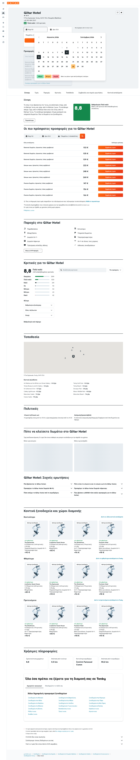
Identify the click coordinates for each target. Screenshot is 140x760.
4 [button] (43, 52)
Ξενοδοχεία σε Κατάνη (96, 706)
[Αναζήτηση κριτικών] (84, 270)
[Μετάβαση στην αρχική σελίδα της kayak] (13, 3)
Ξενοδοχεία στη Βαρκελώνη (67, 698)
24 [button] (39, 66)
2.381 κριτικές (41, 23)
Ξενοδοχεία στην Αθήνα (66, 700)
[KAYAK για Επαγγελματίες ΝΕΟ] (3, 31)
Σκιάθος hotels (32, 714)
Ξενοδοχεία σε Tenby (29, 755)
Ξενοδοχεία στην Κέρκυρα (97, 698)
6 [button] (52, 52)
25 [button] (43, 66)
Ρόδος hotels (32, 711)
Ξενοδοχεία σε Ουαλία (85, 754)
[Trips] (3, 36)
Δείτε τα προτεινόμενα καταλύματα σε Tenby (108, 600)
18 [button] (43, 62)
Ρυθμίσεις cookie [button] (29, 210)
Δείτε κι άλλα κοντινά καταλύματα (112, 517)
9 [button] (66, 52)
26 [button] (48, 66)
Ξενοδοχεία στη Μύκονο (35, 706)
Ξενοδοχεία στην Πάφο (96, 700)
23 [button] (67, 62)
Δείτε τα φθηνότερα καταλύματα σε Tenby (109, 558)
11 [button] (43, 57)
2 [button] (66, 48)
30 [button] (67, 66)
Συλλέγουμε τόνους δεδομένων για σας (74, 740)
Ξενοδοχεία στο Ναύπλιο (35, 703)
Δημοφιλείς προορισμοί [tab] (34, 686)
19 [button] (48, 62)
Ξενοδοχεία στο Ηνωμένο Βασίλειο (67, 754)
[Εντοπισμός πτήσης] (3, 27)
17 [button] (38, 62)
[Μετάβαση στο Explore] (3, 23)
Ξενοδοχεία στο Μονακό (35, 698)
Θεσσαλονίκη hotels (65, 709)
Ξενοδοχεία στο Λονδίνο (66, 703)
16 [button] (67, 57)
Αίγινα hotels (93, 711)
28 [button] (57, 66)
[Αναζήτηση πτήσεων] (3, 9)
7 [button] (57, 52)
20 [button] (53, 62)
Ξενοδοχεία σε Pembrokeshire (101, 754)
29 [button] (62, 66)
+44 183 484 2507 (30, 20)
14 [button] (57, 57)
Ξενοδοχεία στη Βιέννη (35, 709)
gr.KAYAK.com (27, 754)
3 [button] (38, 52)
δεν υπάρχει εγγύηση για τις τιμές (65, 731)
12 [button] (48, 57)
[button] (3, 3)
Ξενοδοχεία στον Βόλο (35, 700)
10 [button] (39, 57)
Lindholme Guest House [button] (57, 542)
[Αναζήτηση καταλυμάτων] (3, 13)
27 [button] (53, 66)
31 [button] (39, 71)
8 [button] (62, 52)
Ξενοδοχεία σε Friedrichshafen (68, 706)
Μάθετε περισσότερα (93, 201)
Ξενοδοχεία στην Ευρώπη (48, 754)
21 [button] (57, 62)
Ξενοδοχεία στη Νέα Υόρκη (97, 703)
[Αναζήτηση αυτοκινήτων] (3, 17)
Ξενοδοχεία (36, 754)
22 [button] (62, 62)
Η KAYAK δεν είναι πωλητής (74, 737)
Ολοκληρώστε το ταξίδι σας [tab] (54, 686)
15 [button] (62, 57)
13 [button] (53, 57)
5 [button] (48, 52)
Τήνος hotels (62, 711)
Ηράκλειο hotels (94, 709)
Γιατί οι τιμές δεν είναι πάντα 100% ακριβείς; (74, 744)
